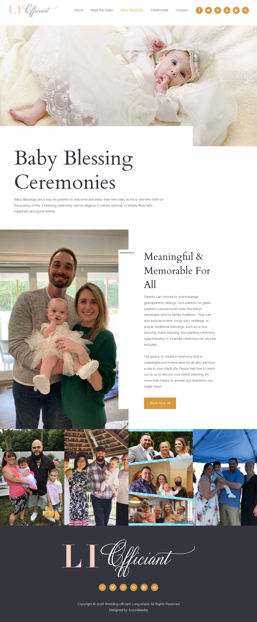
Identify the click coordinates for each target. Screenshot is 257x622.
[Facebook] (199, 10)
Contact (182, 10)
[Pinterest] (217, 10)
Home (83, 10)
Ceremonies (161, 10)
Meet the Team (105, 10)
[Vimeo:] (236, 10)
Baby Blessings (134, 10)
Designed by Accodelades (128, 610)
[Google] (226, 10)
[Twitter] (208, 10)
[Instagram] (245, 10)
